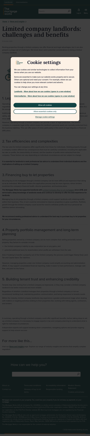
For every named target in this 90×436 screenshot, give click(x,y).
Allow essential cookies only (45, 111)
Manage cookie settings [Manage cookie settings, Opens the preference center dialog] (45, 117)
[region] (45, 89)
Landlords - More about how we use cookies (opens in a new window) (42, 91)
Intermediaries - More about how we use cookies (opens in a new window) (44, 96)
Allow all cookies (45, 105)
